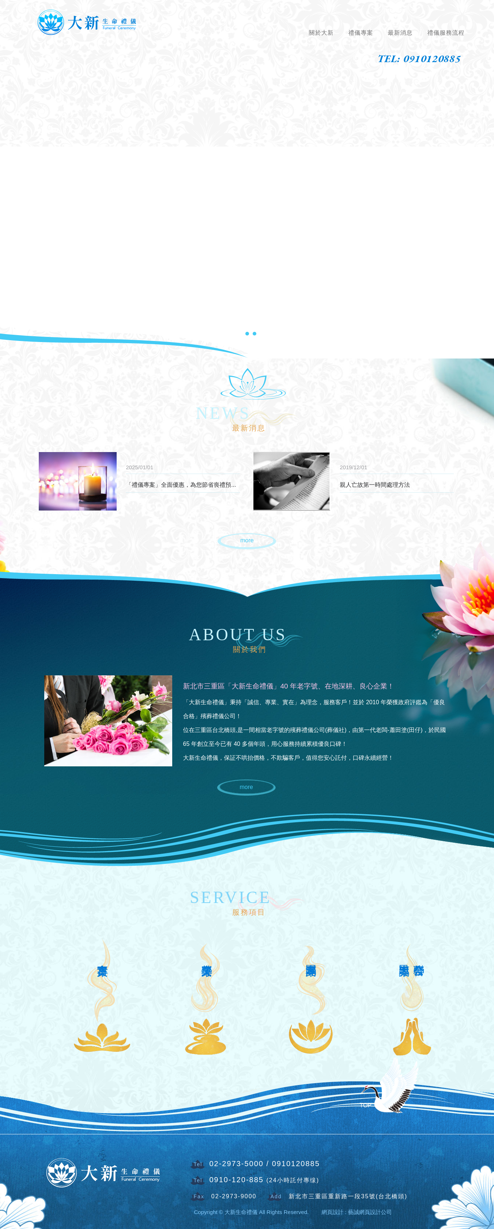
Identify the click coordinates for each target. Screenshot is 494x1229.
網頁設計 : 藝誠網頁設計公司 (356, 1212)
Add (276, 1196)
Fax (199, 1196)
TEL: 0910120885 (419, 58)
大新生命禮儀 (87, 21)
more (246, 540)
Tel (198, 1164)
